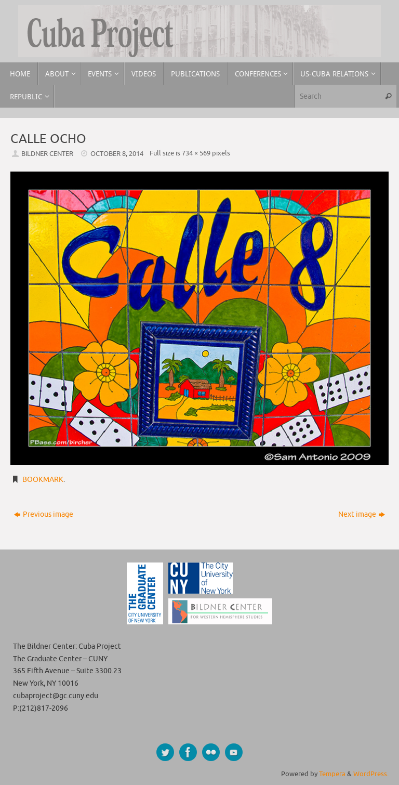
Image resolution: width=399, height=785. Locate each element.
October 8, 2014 (116, 154)
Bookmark (42, 479)
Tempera (332, 774)
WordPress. (371, 774)
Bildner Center (47, 154)
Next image (361, 514)
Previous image (43, 514)
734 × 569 (196, 153)
